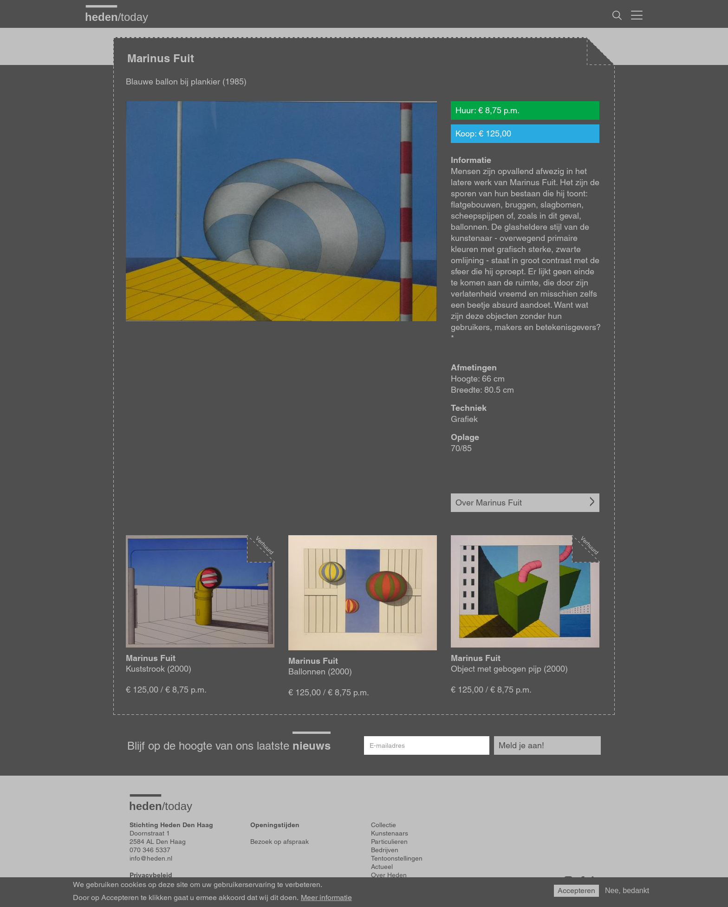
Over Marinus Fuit (488, 502)
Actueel (382, 866)
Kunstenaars (389, 833)
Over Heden (389, 875)
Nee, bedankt (627, 890)
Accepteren (576, 890)
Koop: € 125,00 (483, 133)
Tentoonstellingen (396, 858)
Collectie (383, 825)
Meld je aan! (521, 745)
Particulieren (389, 841)
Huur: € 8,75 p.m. (487, 110)
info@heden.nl (151, 858)
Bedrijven (384, 850)
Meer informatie (326, 898)
